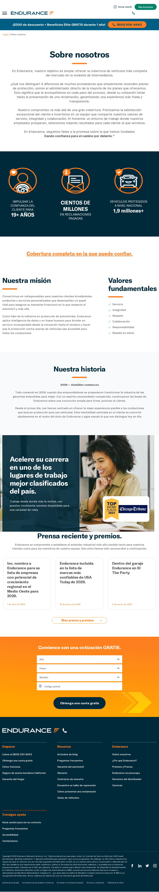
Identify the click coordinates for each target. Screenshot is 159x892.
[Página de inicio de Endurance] (32, 13)
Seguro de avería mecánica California (24, 773)
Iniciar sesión (122, 7)
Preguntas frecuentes (70, 760)
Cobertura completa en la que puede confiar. (79, 253)
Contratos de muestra (70, 779)
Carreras (117, 785)
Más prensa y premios (81, 620)
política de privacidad (10, 883)
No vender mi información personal (70, 883)
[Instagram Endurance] (155, 866)
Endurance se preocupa (126, 773)
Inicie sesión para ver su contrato (22, 822)
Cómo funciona (11, 766)
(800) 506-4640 (127, 24)
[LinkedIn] (139, 866)
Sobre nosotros (121, 754)
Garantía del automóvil (70, 766)
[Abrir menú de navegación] (4, 13)
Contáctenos (10, 841)
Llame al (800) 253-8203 (17, 754)
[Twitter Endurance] (147, 866)
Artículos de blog (67, 754)
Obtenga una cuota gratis (79, 703)
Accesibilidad (10, 834)
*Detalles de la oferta (115, 883)
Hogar (5, 34)
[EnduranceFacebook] (132, 866)
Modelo (43, 677)
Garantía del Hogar (13, 779)
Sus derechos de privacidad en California (38, 883)
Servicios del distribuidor (127, 779)
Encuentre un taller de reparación (77, 785)
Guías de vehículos (68, 797)
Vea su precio (145, 7)
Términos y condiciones (95, 883)
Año (41, 659)
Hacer (42, 668)
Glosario (62, 773)
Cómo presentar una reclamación (77, 791)
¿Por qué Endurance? (124, 760)
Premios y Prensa (122, 766)
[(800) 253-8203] (144, 13)
